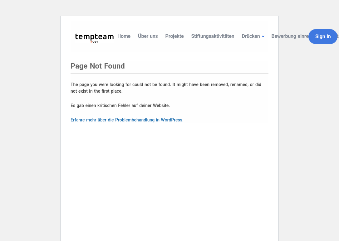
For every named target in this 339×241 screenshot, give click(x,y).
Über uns (148, 36)
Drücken (251, 36)
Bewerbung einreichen (295, 36)
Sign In (323, 36)
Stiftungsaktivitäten (212, 36)
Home (123, 36)
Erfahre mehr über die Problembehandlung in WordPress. (127, 119)
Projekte (174, 36)
